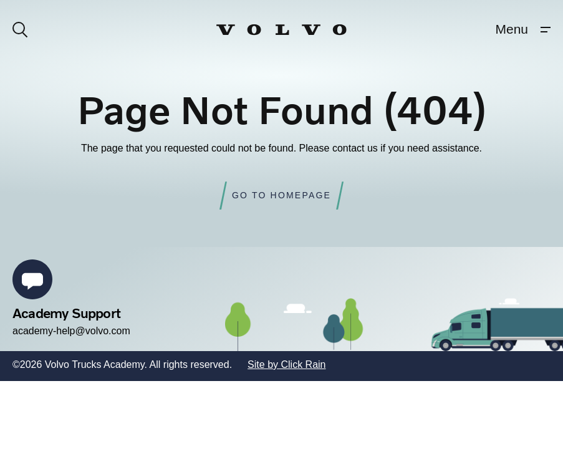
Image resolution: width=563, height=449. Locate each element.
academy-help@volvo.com (71, 331)
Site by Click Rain (286, 364)
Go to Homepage (281, 195)
